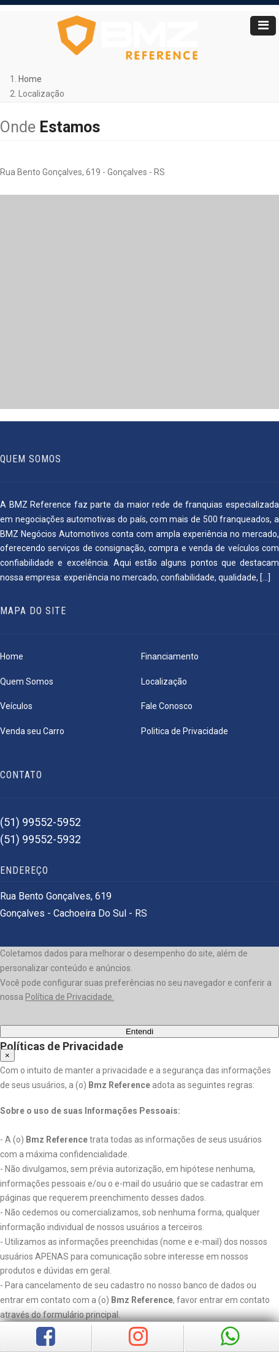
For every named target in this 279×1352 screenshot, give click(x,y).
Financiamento (170, 656)
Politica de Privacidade (184, 731)
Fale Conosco (167, 706)
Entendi (139, 1031)
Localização (164, 681)
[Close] (7, 1055)
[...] (265, 577)
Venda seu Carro (32, 731)
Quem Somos (26, 681)
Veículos (16, 706)
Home (30, 79)
